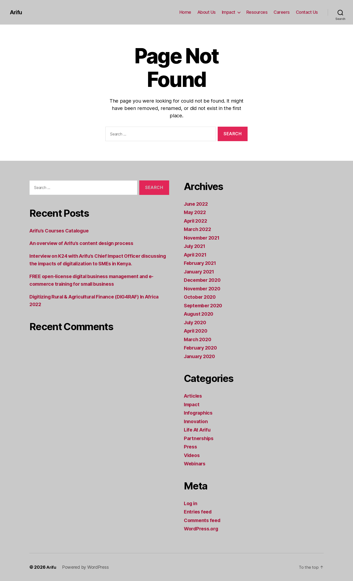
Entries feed (199, 512)
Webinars (195, 463)
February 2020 (202, 348)
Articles (194, 396)
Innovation (196, 421)
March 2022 (198, 229)
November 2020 (204, 288)
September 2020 (205, 305)
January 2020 (201, 356)
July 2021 (196, 246)
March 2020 (198, 339)
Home (185, 12)
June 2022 (197, 204)
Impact (228, 12)
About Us (206, 12)
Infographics (199, 413)
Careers (282, 12)
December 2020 (204, 280)
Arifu (16, 12)
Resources (257, 12)
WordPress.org (202, 529)
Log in (191, 503)
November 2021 (203, 238)
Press (191, 447)
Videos (193, 455)
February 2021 (201, 263)
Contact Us (307, 12)
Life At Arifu (199, 430)
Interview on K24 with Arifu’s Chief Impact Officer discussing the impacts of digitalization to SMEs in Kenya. (90, 263)
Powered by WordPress (86, 567)
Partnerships (200, 438)
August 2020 (200, 314)
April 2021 (196, 255)
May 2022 (196, 212)
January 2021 (200, 272)
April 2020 (197, 331)
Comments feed (204, 520)
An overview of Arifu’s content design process (86, 243)
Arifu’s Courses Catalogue (62, 231)
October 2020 (201, 297)
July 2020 (196, 322)
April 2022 (197, 221)
